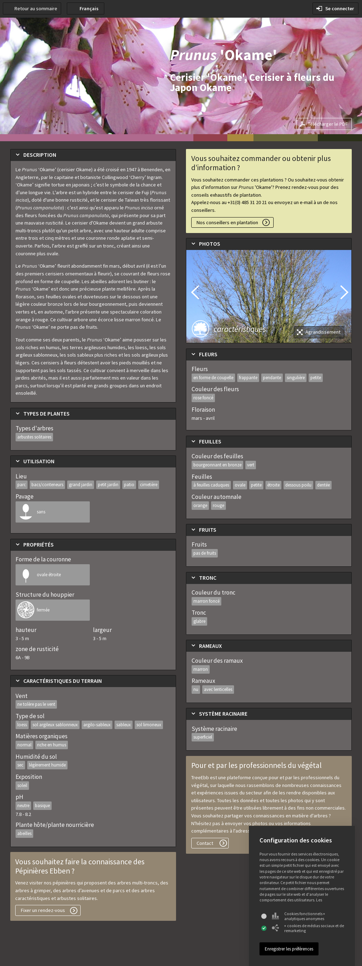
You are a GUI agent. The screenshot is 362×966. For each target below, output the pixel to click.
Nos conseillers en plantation (227, 222)
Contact (205, 843)
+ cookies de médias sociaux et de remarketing (308, 928)
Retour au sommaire (35, 8)
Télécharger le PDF (328, 124)
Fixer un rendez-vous (43, 910)
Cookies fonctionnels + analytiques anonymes (298, 916)
